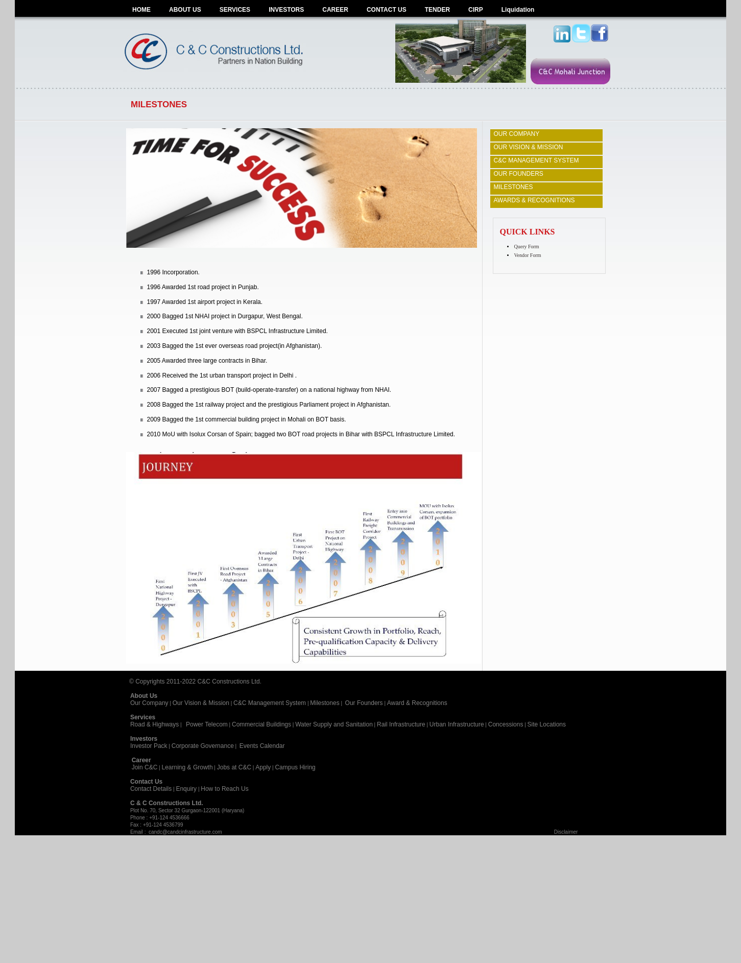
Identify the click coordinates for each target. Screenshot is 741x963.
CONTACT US (387, 9)
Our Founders (364, 703)
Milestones (324, 703)
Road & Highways (154, 724)
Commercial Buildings (261, 724)
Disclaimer (566, 832)
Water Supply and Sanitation (334, 724)
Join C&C (145, 767)
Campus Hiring (297, 767)
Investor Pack (149, 745)
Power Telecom (207, 724)
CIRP (475, 9)
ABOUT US (185, 9)
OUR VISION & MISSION (528, 147)
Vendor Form (527, 255)
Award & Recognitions (417, 703)
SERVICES (235, 9)
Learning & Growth (187, 767)
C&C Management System (269, 703)
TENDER (437, 9)
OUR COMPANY (516, 133)
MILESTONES (513, 187)
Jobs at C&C (234, 767)
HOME (141, 9)
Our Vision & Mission (201, 703)
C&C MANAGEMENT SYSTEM (536, 160)
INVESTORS (286, 9)
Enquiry (186, 788)
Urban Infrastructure (456, 724)
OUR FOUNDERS (518, 173)
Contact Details (151, 788)
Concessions (505, 724)
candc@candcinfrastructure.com (185, 832)
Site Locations (547, 724)
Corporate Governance (203, 745)
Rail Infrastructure (401, 724)
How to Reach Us (224, 788)
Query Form (526, 246)
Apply (263, 767)
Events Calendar (262, 745)
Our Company (149, 703)
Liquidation (518, 9)
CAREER (335, 9)
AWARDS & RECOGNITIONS (534, 200)
